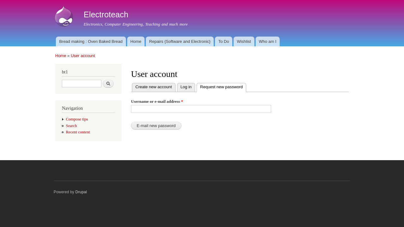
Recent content (78, 132)
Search (71, 126)
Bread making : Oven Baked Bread (90, 41)
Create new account (153, 86)
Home (135, 41)
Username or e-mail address (157, 101)
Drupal (81, 192)
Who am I (267, 41)
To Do (223, 41)
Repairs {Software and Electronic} (180, 41)
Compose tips (77, 119)
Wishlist (244, 41)
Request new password (223, 86)
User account (83, 55)
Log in (186, 86)
